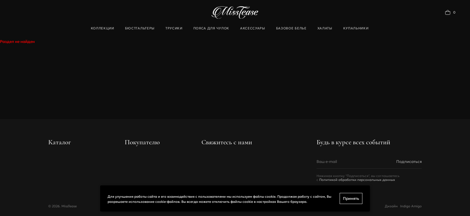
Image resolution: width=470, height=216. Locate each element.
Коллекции (102, 28)
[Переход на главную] (235, 12)
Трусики (174, 28)
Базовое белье (291, 28)
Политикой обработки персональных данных (357, 180)
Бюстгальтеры (140, 28)
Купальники (356, 28)
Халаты (324, 28)
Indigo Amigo (411, 206)
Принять (351, 198)
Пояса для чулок (211, 28)
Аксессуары (252, 28)
